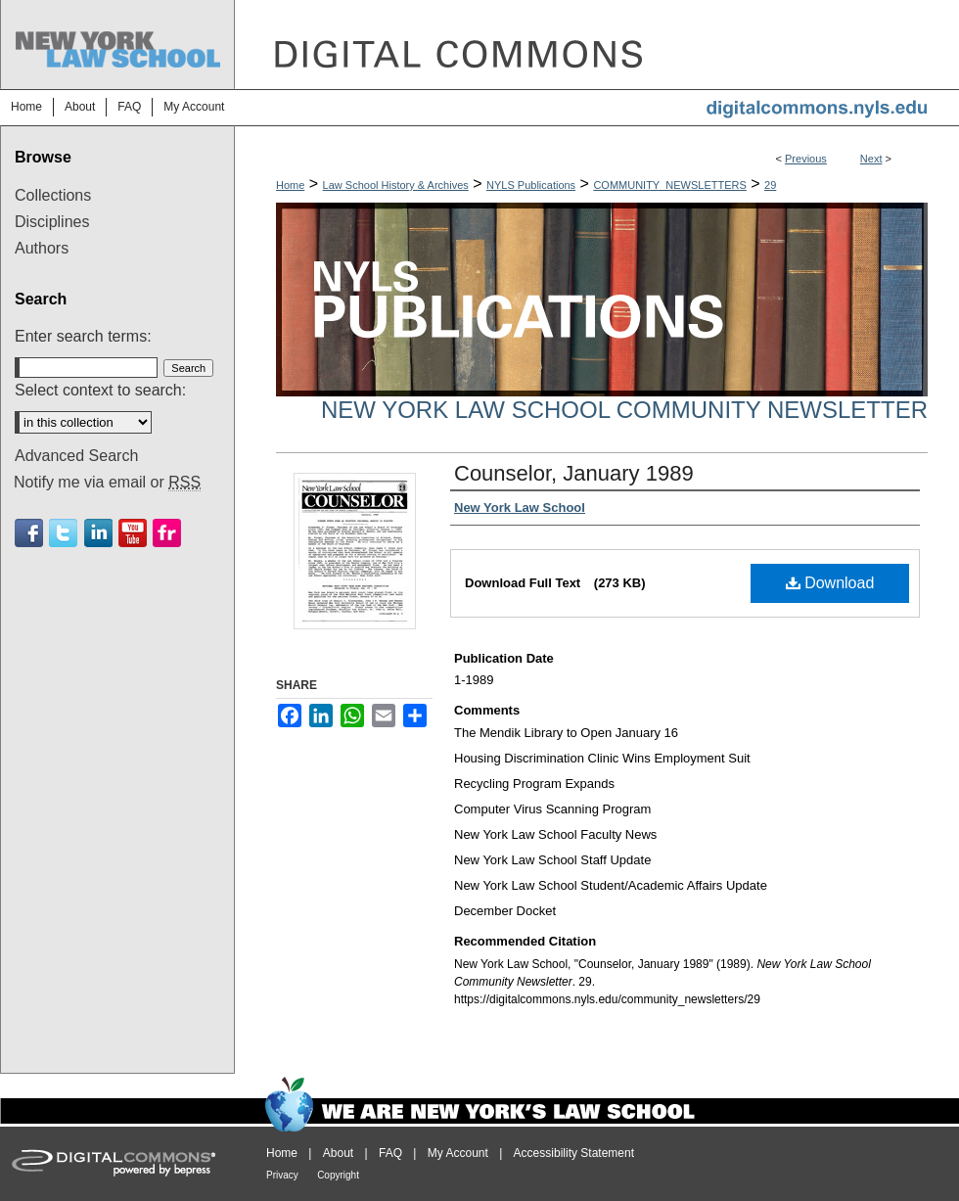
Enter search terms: (83, 336)
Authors (41, 248)
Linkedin (98, 533)
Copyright (338, 1175)
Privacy (282, 1175)
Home (290, 185)
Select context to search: (100, 390)
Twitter (63, 533)
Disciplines (52, 221)
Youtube (132, 533)
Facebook (29, 533)
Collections (53, 195)
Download (830, 583)
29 (770, 185)
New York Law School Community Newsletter (624, 409)
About (338, 1153)
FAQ (390, 1153)
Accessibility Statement (574, 1153)
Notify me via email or (107, 482)
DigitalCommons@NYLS (597, 44)
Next (871, 158)
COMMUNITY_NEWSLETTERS (669, 185)
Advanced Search (76, 455)
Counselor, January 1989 (574, 473)
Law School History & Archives (396, 185)
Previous (806, 158)
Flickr (167, 533)
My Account (458, 1153)
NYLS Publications (530, 185)
